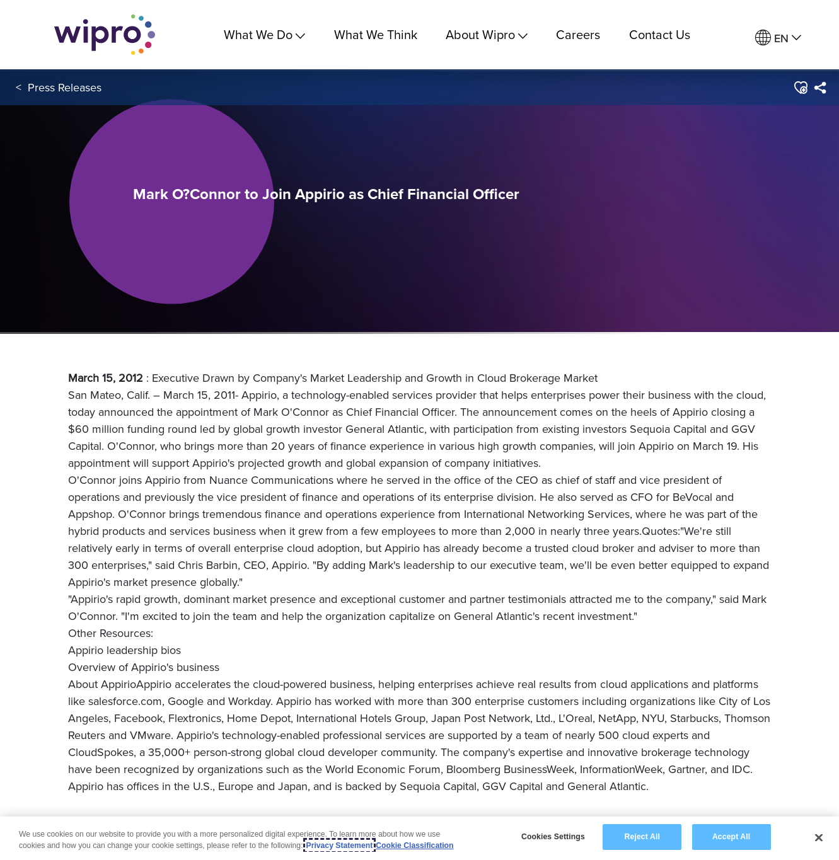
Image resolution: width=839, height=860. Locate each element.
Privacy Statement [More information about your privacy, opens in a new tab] (339, 846)
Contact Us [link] (659, 34)
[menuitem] (778, 38)
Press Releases (64, 87)
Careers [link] (578, 34)
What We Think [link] (375, 34)
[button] (800, 87)
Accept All (731, 837)
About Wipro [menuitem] (487, 34)
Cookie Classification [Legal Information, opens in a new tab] (414, 846)
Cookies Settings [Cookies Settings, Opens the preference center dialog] (553, 837)
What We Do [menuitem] (264, 34)
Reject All (642, 837)
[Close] (819, 838)
